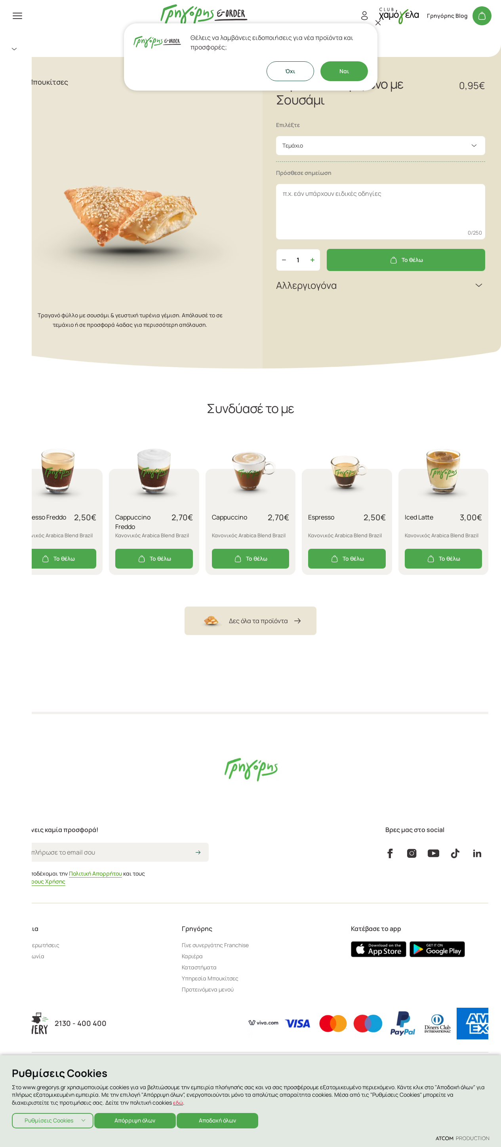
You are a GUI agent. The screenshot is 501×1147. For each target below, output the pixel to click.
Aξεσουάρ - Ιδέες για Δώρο (50, 65)
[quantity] (298, 260)
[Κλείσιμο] (378, 22)
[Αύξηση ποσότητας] (312, 260)
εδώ (178, 1100)
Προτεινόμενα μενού (208, 989)
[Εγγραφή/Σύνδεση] (364, 15)
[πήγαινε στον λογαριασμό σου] (399, 16)
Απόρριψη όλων (138, 1119)
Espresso (321, 517)
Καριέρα (192, 956)
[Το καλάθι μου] (481, 15)
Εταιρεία (21, 131)
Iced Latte (419, 517)
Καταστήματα (28, 119)
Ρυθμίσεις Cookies (49, 1119)
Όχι (290, 71)
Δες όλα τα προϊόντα (250, 621)
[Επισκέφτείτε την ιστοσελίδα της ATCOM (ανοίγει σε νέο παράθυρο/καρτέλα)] (462, 1138)
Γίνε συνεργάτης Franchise (215, 945)
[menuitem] (95, 49)
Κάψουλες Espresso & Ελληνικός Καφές (69, 80)
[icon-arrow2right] (198, 853)
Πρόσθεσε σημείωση (303, 172)
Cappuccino (229, 517)
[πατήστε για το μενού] (17, 16)
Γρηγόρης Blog (447, 15)
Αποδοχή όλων (224, 1119)
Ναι (344, 71)
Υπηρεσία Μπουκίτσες (210, 978)
